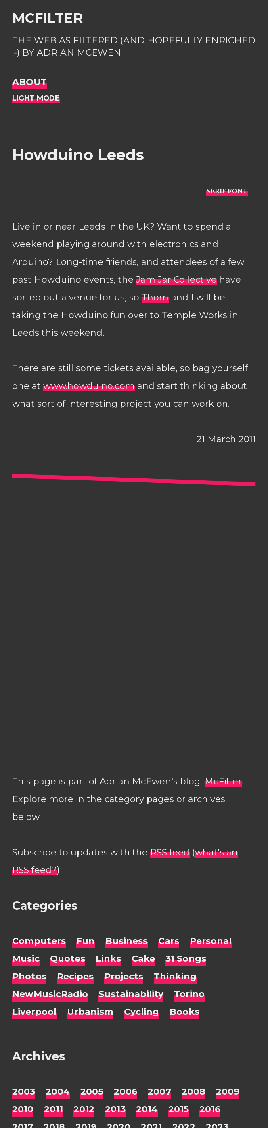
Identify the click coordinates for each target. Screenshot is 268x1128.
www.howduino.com (89, 386)
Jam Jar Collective (176, 279)
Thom (155, 297)
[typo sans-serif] (227, 191)
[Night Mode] (36, 98)
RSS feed (170, 852)
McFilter (47, 18)
